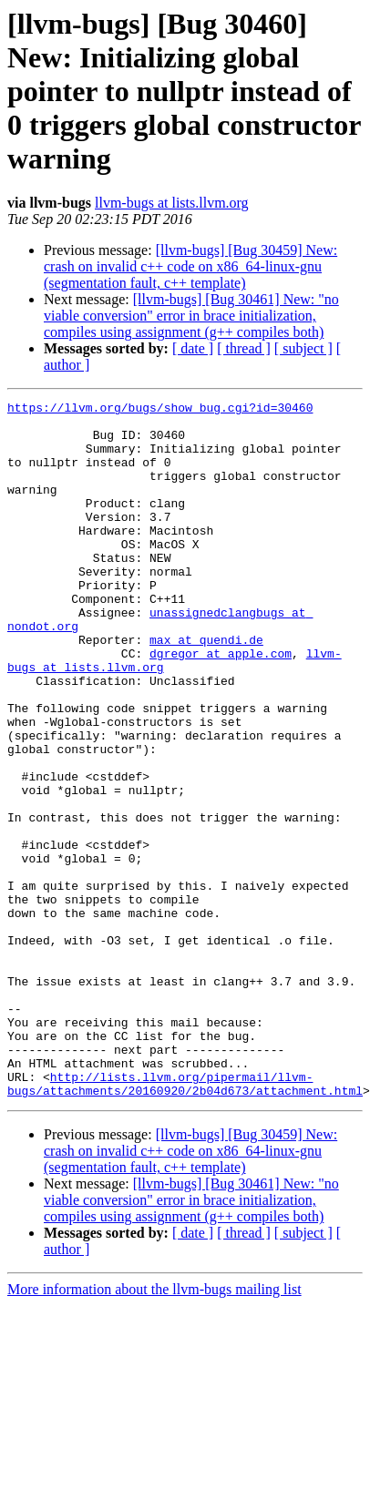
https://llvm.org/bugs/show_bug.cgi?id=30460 (160, 410)
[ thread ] (244, 348)
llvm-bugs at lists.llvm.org (172, 202)
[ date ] (192, 348)
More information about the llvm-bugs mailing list (154, 1428)
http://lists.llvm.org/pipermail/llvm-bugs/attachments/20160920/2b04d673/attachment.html (185, 1221)
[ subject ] (303, 348)
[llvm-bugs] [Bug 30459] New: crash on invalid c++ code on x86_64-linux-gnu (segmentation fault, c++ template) (190, 266)
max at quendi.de (206, 688)
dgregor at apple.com (220, 705)
